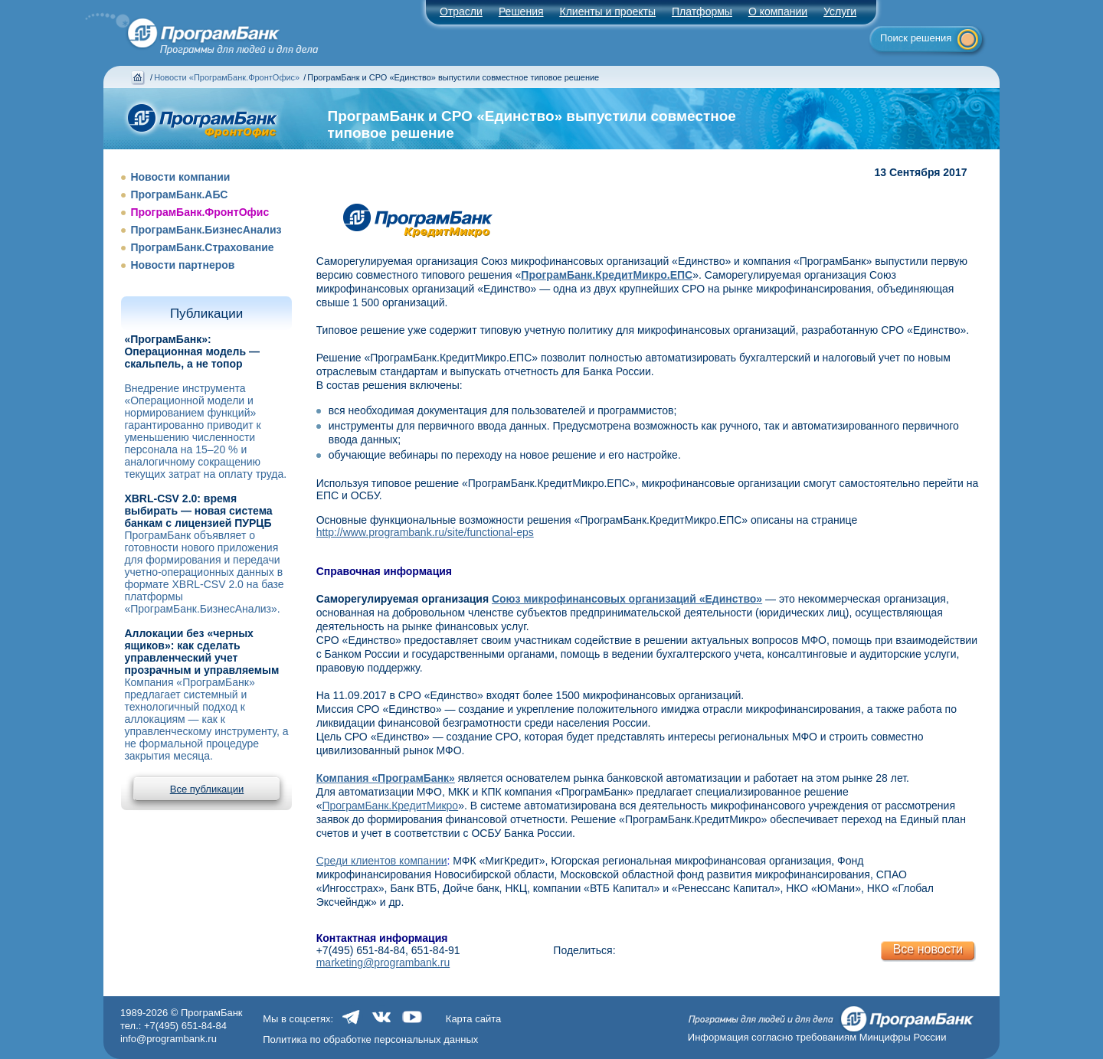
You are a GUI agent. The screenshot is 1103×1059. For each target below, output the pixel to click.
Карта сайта (473, 1019)
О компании (777, 11)
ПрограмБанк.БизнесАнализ (205, 230)
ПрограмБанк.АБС (178, 194)
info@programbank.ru (168, 1038)
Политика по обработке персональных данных (370, 1039)
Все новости (928, 949)
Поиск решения (915, 38)
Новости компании (180, 177)
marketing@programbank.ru (383, 962)
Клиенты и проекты (608, 11)
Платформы (702, 11)
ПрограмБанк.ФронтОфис (199, 212)
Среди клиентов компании (381, 861)
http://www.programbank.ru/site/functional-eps (425, 532)
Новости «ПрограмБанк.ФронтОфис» (226, 77)
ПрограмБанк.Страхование (201, 247)
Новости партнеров (182, 265)
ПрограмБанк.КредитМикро (390, 805)
